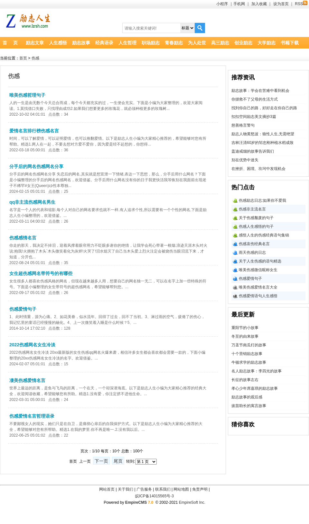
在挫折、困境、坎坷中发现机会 (258, 168)
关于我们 (125, 489)
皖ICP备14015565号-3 (154, 496)
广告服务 (144, 489)
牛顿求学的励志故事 (248, 362)
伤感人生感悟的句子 (256, 226)
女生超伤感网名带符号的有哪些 (40, 273)
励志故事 (81, 42)
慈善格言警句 (243, 125)
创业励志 (243, 42)
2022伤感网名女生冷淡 (32, 344)
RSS (301, 4)
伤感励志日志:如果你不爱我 (262, 200)
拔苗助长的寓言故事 (248, 406)
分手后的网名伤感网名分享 (36, 166)
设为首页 (281, 4)
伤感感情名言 (22, 237)
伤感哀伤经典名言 (254, 244)
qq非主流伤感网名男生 (32, 202)
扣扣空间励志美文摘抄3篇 (253, 116)
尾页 (118, 461)
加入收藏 (259, 4)
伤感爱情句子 (22, 309)
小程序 (222, 4)
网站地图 (181, 489)
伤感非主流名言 (252, 209)
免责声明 (200, 489)
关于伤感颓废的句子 (256, 218)
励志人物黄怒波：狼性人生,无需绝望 (262, 134)
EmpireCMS (136, 502)
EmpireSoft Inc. (192, 502)
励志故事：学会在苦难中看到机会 (260, 90)
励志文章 (35, 42)
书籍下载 (290, 42)
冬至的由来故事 (244, 336)
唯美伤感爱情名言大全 (258, 287)
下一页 (101, 461)
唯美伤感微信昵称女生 (258, 270)
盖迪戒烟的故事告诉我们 (252, 151)
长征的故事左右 (244, 379)
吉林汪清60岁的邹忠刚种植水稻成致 (262, 142)
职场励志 (151, 42)
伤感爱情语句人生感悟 (258, 296)
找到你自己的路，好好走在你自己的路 (264, 108)
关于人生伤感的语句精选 (260, 261)
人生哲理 (127, 42)
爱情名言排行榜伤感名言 (34, 130)
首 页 (10, 42)
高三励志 (220, 42)
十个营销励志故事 (246, 353)
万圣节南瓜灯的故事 (248, 345)
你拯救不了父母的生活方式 (254, 99)
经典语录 (104, 42)
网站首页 (107, 489)
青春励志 (174, 42)
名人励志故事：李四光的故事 (256, 371)
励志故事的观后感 (246, 397)
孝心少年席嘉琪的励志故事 (254, 388)
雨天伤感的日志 (252, 252)
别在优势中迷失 (244, 160)
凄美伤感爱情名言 (27, 380)
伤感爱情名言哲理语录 (31, 416)
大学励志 (267, 42)
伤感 (35, 58)
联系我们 (163, 489)
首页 (23, 58)
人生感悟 (58, 42)
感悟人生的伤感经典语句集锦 (264, 235)
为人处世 (197, 42)
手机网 (239, 4)
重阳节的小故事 (244, 327)
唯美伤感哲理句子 (27, 95)
